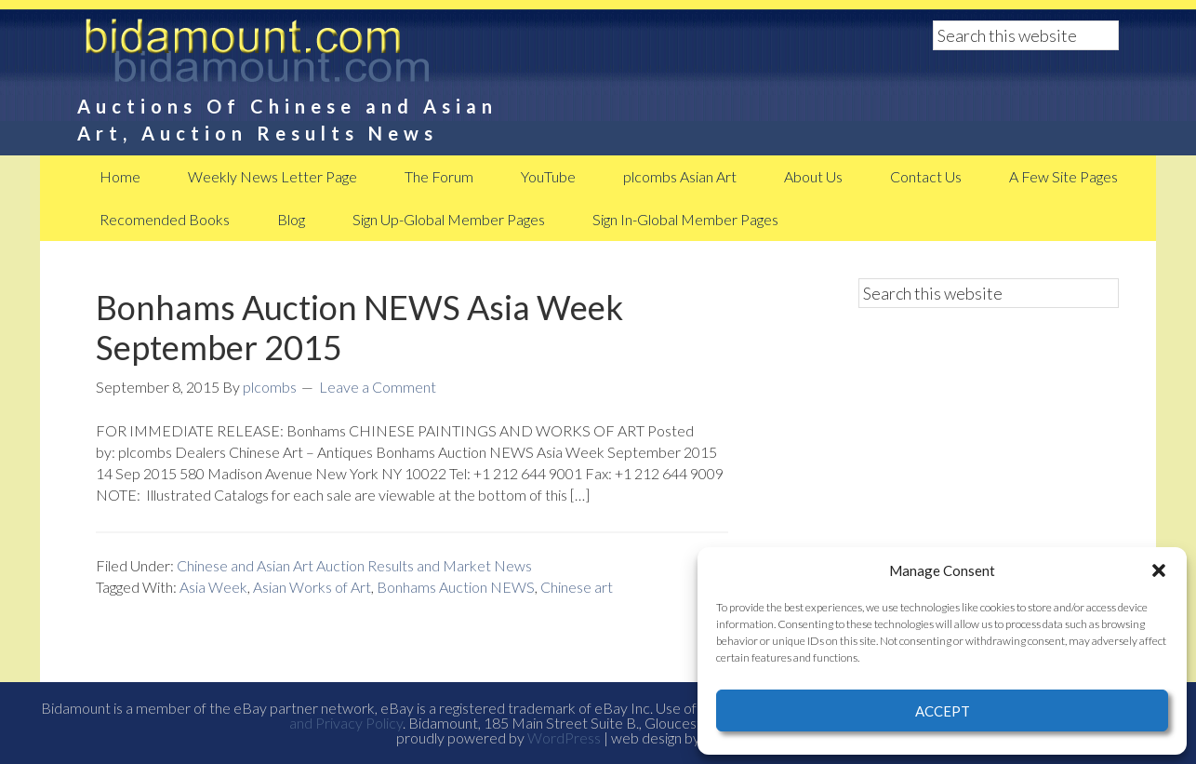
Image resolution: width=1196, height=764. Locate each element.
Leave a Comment (377, 386)
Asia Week (213, 587)
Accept (942, 711)
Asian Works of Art (312, 587)
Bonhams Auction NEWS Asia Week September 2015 (359, 327)
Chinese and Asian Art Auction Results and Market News (354, 565)
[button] (1158, 570)
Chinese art (576, 587)
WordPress (564, 737)
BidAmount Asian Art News (319, 56)
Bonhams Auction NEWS (456, 587)
